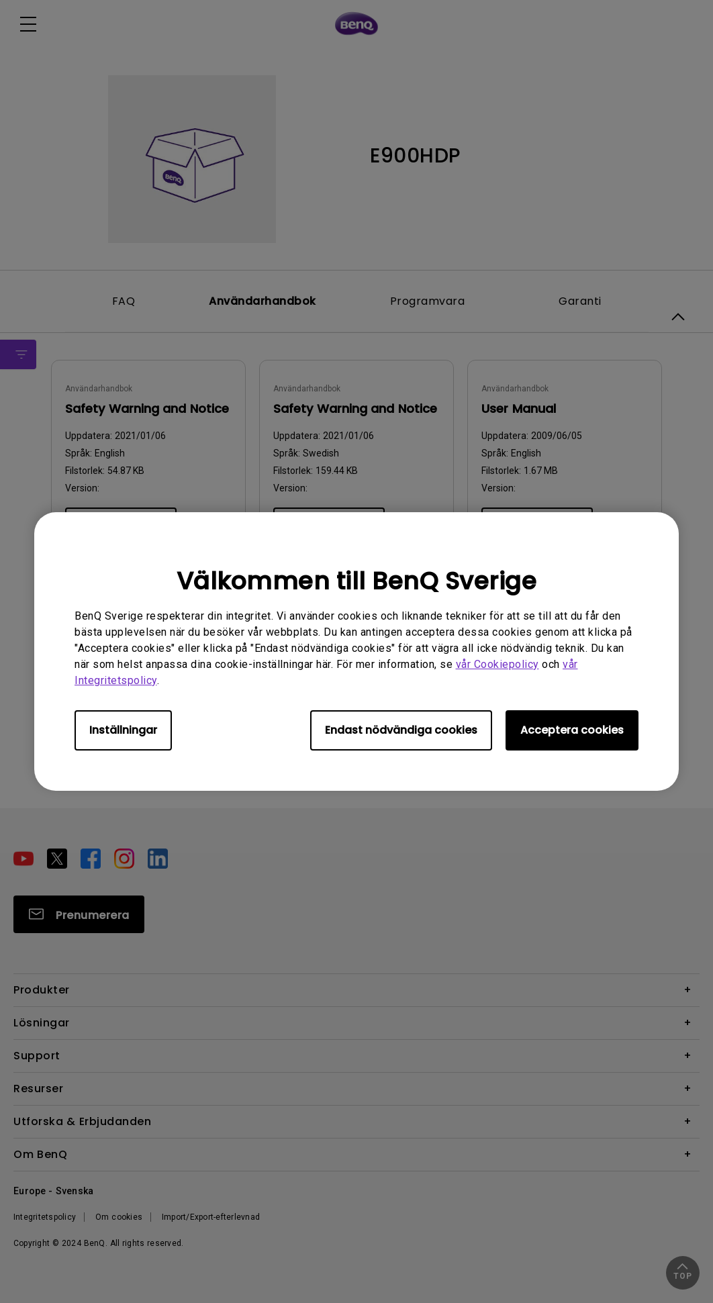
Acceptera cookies (572, 730)
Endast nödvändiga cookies (401, 730)
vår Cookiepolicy (497, 664)
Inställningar (123, 730)
